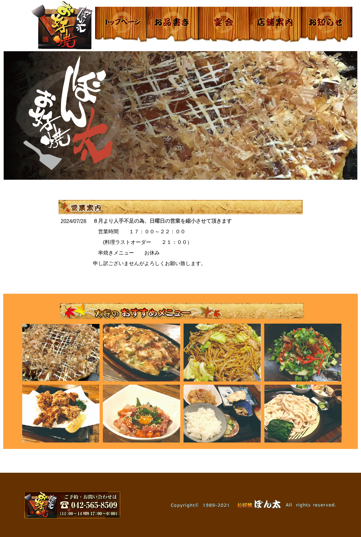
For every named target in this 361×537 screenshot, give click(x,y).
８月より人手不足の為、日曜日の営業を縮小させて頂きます (162, 221)
